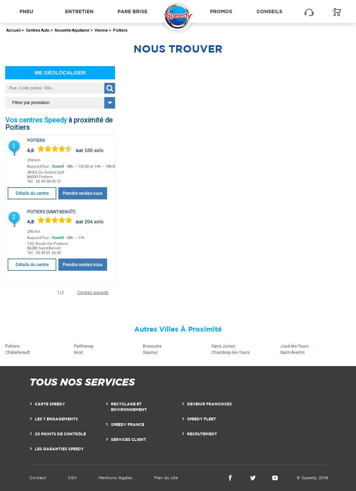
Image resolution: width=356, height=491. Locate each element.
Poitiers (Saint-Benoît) (51, 211)
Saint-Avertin (292, 352)
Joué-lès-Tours (294, 346)
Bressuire (152, 346)
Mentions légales (115, 477)
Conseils (269, 11)
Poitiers (36, 140)
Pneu (26, 11)
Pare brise (132, 11)
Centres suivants (93, 293)
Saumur (150, 352)
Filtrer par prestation (30, 102)
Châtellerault (17, 352)
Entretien (79, 11)
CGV (72, 477)
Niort (78, 352)
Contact (38, 477)
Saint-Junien (223, 346)
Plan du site (166, 477)
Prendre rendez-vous (83, 193)
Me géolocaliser (60, 73)
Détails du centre (32, 193)
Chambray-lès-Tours (230, 352)
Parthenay (84, 346)
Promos (221, 11)
